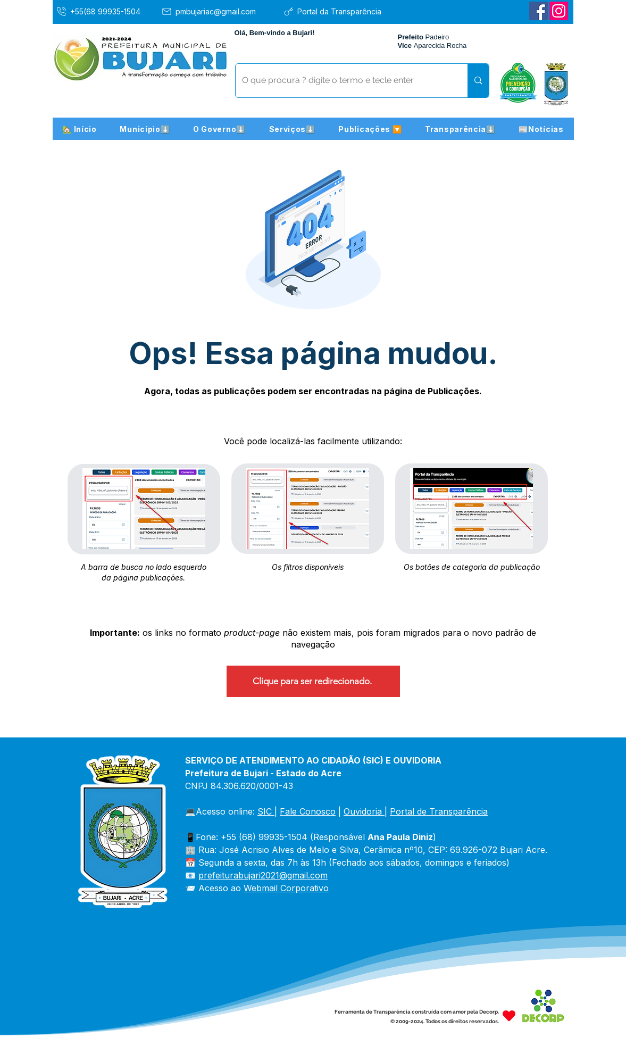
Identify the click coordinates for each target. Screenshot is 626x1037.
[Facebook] (538, 11)
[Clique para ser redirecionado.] (313, 681)
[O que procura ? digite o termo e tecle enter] (344, 80)
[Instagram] (558, 11)
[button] (145, 128)
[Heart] (509, 1015)
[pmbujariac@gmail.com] (218, 11)
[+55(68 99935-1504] (105, 11)
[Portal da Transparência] (340, 11)
